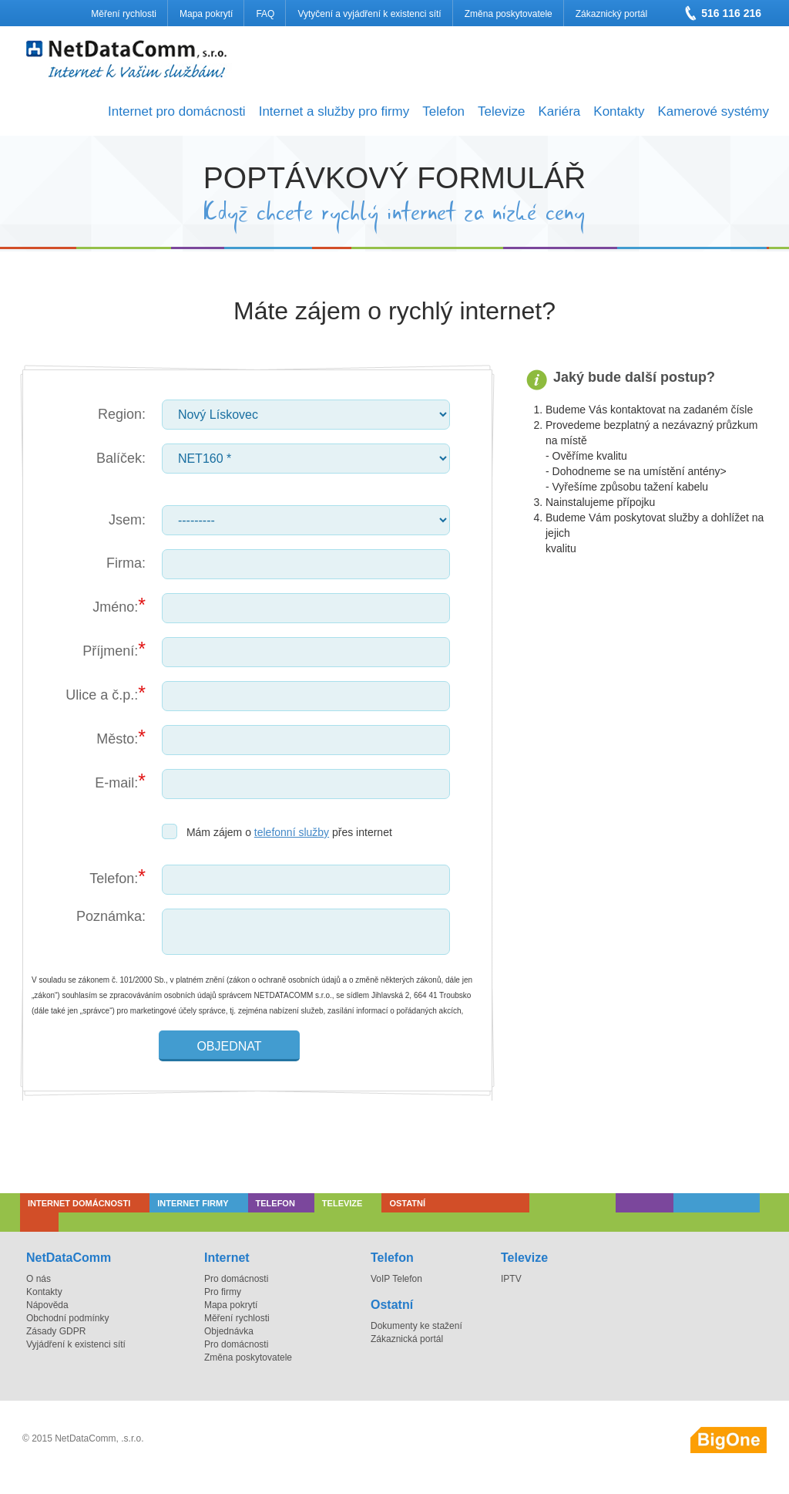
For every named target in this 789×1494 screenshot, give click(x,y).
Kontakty (618, 111)
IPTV (511, 1278)
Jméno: (115, 607)
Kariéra (559, 111)
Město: (117, 739)
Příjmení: (110, 651)
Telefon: (113, 878)
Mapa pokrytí (206, 13)
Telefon (443, 111)
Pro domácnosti (236, 1278)
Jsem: (127, 520)
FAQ (265, 13)
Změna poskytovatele (508, 13)
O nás (38, 1278)
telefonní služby (291, 832)
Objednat (228, 1046)
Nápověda (47, 1305)
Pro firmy (222, 1292)
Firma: (126, 563)
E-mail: (116, 783)
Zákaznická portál (407, 1339)
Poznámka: (111, 916)
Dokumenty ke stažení (416, 1325)
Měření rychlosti (123, 13)
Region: (122, 414)
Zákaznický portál (611, 13)
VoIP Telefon (396, 1278)
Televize (501, 111)
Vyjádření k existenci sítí (76, 1344)
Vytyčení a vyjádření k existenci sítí (369, 13)
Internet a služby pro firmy (334, 111)
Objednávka (228, 1331)
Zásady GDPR (56, 1331)
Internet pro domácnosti (177, 111)
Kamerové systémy (713, 111)
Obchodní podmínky (67, 1318)
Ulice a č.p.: (101, 695)
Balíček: (121, 458)
